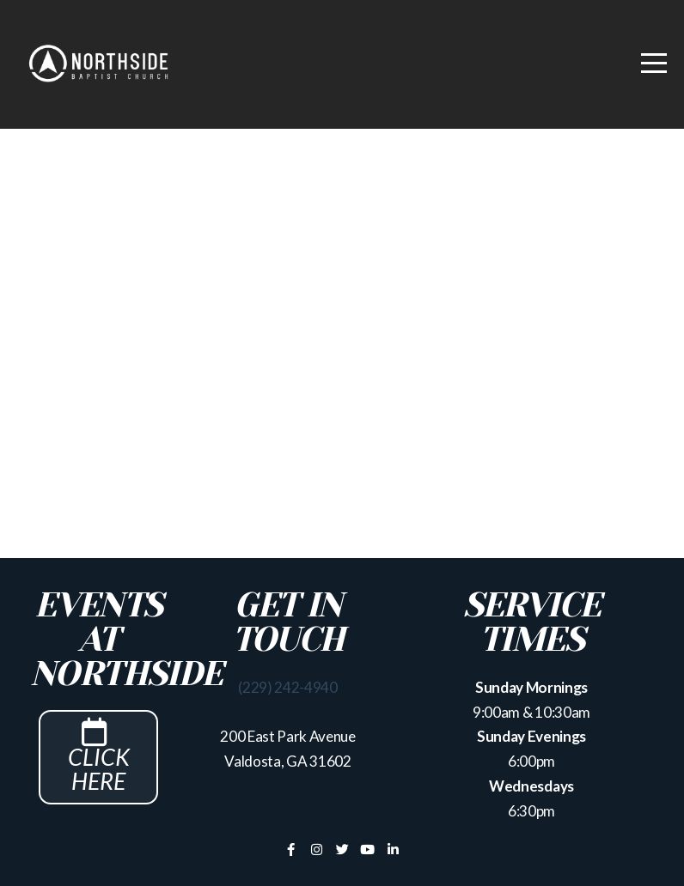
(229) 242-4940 (288, 687)
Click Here (99, 763)
